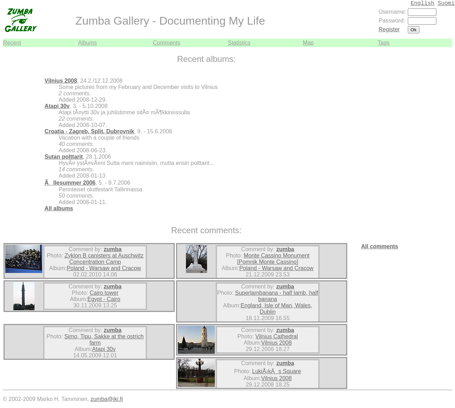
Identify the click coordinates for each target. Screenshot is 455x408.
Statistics (239, 43)
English (422, 3)
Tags (383, 43)
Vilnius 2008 (61, 81)
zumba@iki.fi (107, 399)
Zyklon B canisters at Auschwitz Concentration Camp (103, 259)
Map (308, 43)
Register (389, 29)
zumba (112, 249)
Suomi (446, 3)
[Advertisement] (431, 152)
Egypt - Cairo (103, 299)
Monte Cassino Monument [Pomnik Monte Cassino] (273, 259)
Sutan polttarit (64, 157)
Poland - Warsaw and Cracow (104, 268)
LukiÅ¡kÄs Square (276, 371)
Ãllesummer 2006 (70, 183)
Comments (166, 43)
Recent (12, 43)
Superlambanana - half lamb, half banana (276, 296)
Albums (87, 43)
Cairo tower (103, 293)
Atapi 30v (57, 106)
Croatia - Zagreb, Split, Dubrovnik (89, 131)
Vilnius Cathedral (276, 336)
